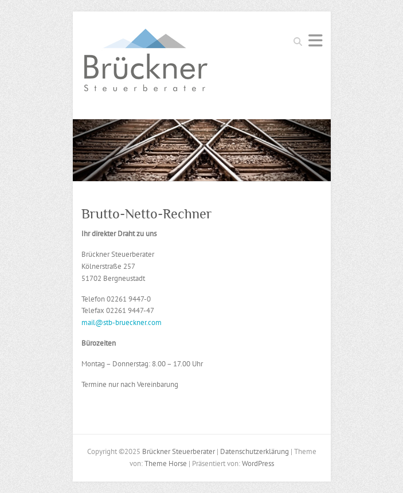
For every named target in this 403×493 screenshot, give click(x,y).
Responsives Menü (315, 40)
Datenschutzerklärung (254, 451)
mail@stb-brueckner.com (121, 322)
